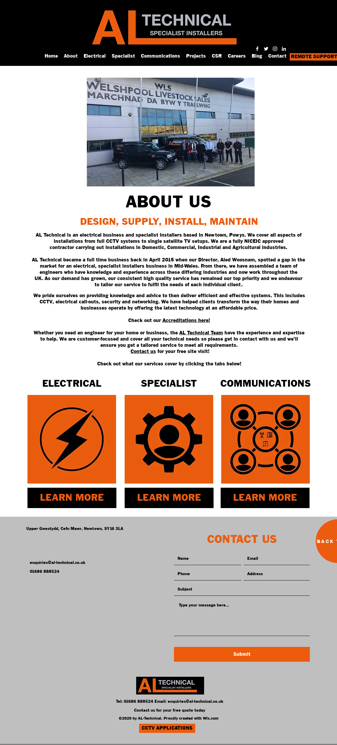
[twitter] (266, 49)
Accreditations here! (186, 320)
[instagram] (275, 49)
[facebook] (257, 49)
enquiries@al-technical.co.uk (195, 701)
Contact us (143, 351)
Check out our (145, 320)
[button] (171, 132)
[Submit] (242, 654)
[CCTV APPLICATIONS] (167, 728)
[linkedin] (284, 49)
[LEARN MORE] (71, 498)
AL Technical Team (201, 333)
